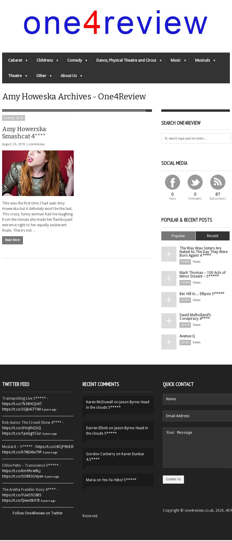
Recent (212, 236)
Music (175, 62)
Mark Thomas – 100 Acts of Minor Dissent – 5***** (202, 275)
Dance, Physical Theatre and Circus (126, 62)
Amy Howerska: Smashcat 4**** (24, 133)
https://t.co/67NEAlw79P (22, 453)
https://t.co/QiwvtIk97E (21, 501)
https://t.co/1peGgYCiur (21, 434)
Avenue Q (187, 337)
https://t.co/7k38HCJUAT (22, 405)
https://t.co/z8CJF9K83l (54, 448)
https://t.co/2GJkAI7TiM (21, 410)
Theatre (14, 77)
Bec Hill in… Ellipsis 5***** (201, 295)
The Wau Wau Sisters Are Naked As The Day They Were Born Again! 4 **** (203, 253)
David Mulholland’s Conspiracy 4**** (195, 318)
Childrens (44, 62)
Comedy (74, 62)
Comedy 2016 (13, 119)
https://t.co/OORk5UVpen (23, 477)
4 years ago (49, 410)
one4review (36, 145)
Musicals (202, 62)
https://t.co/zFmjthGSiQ (21, 429)
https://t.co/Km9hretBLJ (21, 472)
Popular (178, 236)
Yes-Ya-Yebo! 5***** (119, 481)
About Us (68, 77)
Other (41, 77)
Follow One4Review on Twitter (38, 514)
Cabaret (14, 62)
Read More (12, 241)
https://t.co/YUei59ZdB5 (21, 496)
